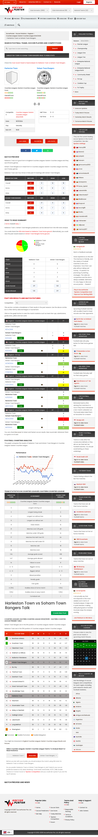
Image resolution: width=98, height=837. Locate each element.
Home (9, 19)
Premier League (81, 44)
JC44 (78, 169)
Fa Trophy (79, 88)
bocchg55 (79, 208)
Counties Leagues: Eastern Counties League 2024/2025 (23, 36)
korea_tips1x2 (80, 186)
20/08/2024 (9, 363)
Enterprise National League (82, 62)
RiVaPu (78, 212)
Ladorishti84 (80, 191)
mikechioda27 (81, 195)
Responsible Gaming (69, 810)
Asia (76, 732)
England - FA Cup (13, 355)
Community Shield (82, 75)
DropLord (79, 203)
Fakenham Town (16, 648)
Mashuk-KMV (80, 484)
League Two (80, 57)
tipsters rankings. (80, 143)
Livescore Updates (81, 108)
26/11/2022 (8, 427)
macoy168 (80, 147)
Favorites (36, 141)
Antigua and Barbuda (82, 715)
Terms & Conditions (68, 816)
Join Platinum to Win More (83, 618)
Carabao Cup (80, 83)
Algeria (77, 702)
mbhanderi (80, 221)
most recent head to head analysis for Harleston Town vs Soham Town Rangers (38, 63)
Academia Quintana (82, 512)
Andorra (77, 707)
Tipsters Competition (48, 19)
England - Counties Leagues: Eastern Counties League (25, 321)
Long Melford (15, 725)
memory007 (80, 229)
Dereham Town (16, 677)
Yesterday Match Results (83, 117)
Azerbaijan (78, 745)
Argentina (78, 719)
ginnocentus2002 (82, 165)
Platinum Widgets (29, 19)
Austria (77, 741)
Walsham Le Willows (17, 653)
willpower (79, 225)
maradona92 (80, 216)
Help (71, 19)
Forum (53, 822)
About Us (22, 2)
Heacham (14, 701)
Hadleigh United (16, 715)
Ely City (13, 667)
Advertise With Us (35, 2)
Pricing (17, 19)
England (30, 33)
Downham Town (16, 643)
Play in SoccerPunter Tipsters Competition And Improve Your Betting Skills (83, 292)
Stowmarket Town (17, 705)
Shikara (78, 178)
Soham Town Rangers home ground (37, 234)
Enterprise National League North (82, 69)
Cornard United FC (17, 681)
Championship (81, 48)
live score (18, 432)
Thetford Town (16, 672)
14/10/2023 (8, 397)
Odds (20, 338)
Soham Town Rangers (45, 68)
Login (79, 2)
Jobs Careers (84, 811)
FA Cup (78, 79)
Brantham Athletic (17, 638)
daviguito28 (79, 247)
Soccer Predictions (42, 811)
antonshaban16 (81, 173)
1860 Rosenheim (81, 539)
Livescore (63, 19)
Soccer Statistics (21, 33)
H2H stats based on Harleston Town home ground (35, 231)
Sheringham (15, 729)
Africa (77, 694)
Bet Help (39, 814)
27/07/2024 (9, 385)
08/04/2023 (9, 419)
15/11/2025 (8, 338)
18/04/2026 (9, 329)
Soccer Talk (81, 19)
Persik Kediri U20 (81, 457)
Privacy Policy (69, 820)
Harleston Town (11, 68)
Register (89, 2)
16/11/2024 (8, 351)
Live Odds (22, 141)
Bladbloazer (80, 199)
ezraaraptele (79, 591)
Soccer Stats (55, 807)
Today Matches (56, 814)
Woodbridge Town (17, 691)
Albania (77, 698)
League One (80, 53)
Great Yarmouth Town (18, 686)
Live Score (54, 811)
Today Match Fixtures (82, 113)
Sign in (76, 324)
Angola (77, 711)
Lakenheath (15, 720)
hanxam (79, 160)
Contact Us (47, 2)
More (76, 92)
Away (17, 224)
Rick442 (79, 152)
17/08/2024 (9, 372)
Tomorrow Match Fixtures (83, 121)
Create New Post (59, 613)
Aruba (77, 728)
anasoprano (80, 182)
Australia (78, 737)
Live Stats (51, 141)
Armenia (78, 724)
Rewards (57, 2)
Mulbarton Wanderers (18, 658)
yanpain (79, 156)
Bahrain (77, 750)
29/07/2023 (9, 406)
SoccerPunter (10, 33)
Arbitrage (10, 25)
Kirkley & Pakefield (17, 710)
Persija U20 (79, 420)
